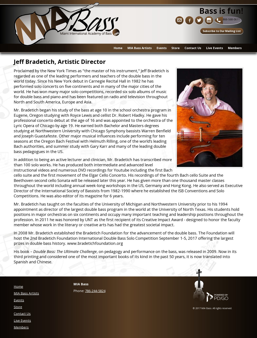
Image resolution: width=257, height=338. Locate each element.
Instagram (209, 20)
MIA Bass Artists (26, 293)
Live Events (214, 48)
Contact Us (193, 48)
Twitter (199, 20)
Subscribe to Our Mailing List (222, 31)
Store (18, 307)
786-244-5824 (95, 291)
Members (235, 48)
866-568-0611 (231, 19)
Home (118, 48)
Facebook (189, 20)
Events (162, 48)
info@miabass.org (179, 20)
